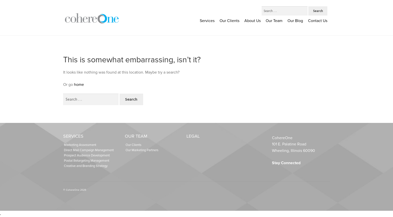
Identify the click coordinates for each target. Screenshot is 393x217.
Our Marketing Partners (142, 150)
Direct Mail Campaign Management (89, 150)
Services (207, 20)
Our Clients (229, 20)
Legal (193, 136)
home (79, 84)
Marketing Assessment (80, 145)
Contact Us (317, 20)
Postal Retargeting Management (86, 161)
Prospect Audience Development (87, 155)
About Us (252, 20)
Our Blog (295, 20)
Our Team (274, 20)
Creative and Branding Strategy (86, 166)
